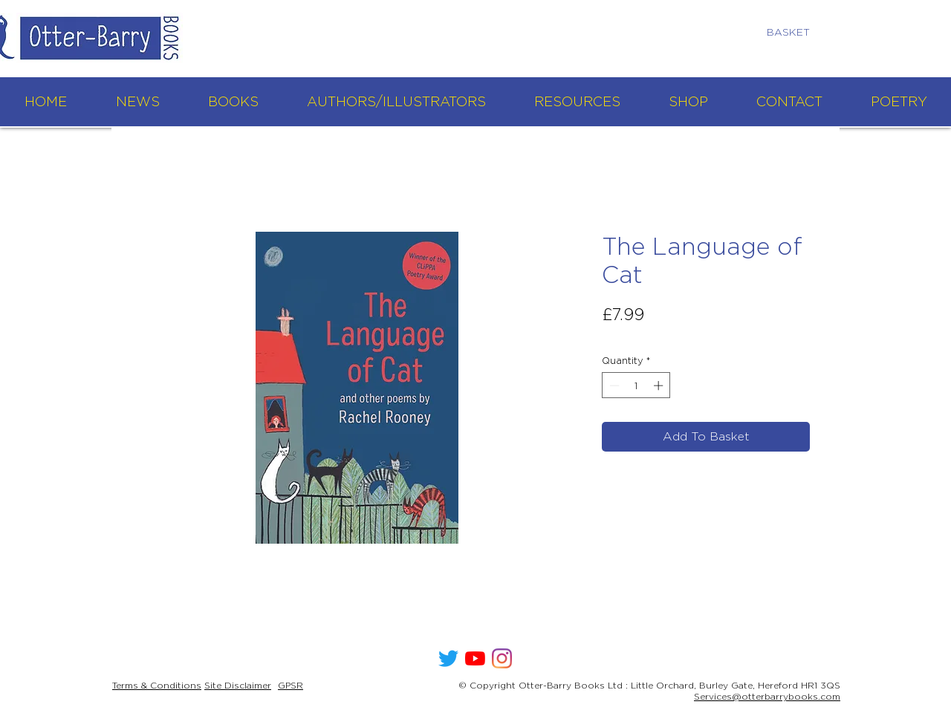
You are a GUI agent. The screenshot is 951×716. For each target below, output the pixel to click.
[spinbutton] (636, 385)
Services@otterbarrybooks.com (767, 696)
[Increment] (660, 385)
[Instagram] (502, 658)
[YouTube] (475, 658)
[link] (794, 32)
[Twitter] (448, 658)
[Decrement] (613, 385)
